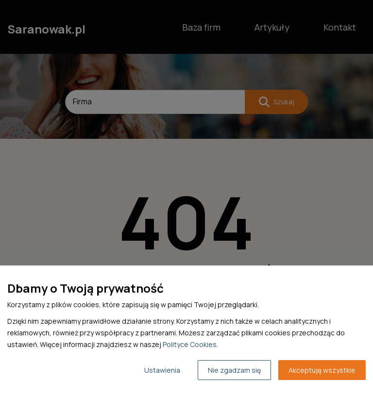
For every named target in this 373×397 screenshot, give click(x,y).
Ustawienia (162, 370)
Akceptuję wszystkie (322, 370)
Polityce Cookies (190, 344)
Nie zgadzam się (234, 370)
